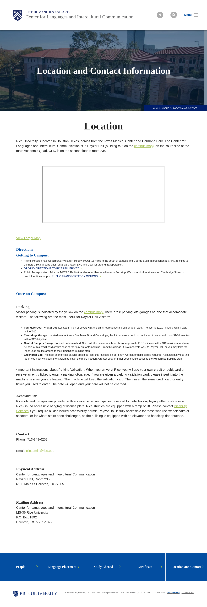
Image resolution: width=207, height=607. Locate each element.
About (165, 108)
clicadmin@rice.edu (40, 451)
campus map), (144, 146)
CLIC (155, 108)
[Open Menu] (189, 15)
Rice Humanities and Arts (48, 12)
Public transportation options (75, 276)
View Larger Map (28, 238)
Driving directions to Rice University (51, 268)
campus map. (94, 312)
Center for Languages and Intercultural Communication (79, 16)
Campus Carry (188, 592)
